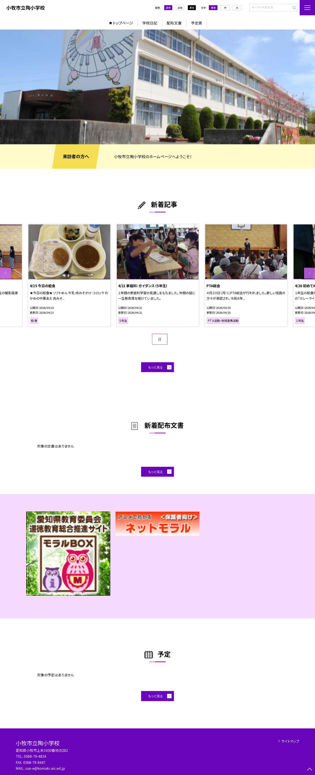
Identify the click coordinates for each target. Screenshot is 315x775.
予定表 (196, 23)
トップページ (123, 23)
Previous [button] (5, 273)
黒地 (191, 7)
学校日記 (149, 23)
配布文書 (174, 23)
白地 (180, 7)
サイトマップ (290, 741)
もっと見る (155, 367)
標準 (213, 7)
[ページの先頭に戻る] (309, 769)
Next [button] (309, 273)
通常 (168, 7)
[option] (157, 87)
